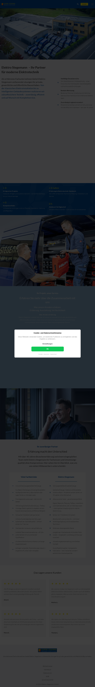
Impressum (46, 354)
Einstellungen (48, 344)
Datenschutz (53, 354)
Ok (47, 349)
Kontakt (40, 354)
